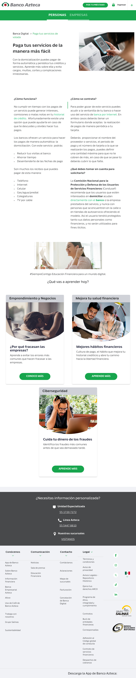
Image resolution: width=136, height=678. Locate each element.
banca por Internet (105, 115)
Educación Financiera (37, 574)
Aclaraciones (66, 572)
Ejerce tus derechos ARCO (90, 589)
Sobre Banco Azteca (11, 572)
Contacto (66, 554)
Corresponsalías (90, 631)
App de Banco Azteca (11, 564)
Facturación (65, 591)
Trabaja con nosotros (11, 615)
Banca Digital (21, 34)
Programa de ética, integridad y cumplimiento (90, 603)
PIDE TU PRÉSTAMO (95, 5)
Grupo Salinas (12, 623)
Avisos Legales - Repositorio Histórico (90, 578)
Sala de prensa (39, 568)
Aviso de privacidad (89, 569)
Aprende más (101, 376)
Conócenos (13, 554)
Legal (88, 552)
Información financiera (11, 580)
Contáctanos (66, 564)
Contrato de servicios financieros (89, 652)
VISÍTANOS (68, 539)
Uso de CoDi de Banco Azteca (12, 606)
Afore (9, 598)
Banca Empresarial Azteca (11, 590)
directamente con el (87, 200)
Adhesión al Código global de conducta (90, 641)
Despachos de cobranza (89, 661)
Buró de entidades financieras (89, 622)
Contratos (89, 614)
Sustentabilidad (13, 632)
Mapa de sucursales (65, 582)
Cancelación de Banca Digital (66, 601)
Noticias (36, 563)
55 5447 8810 (67, 526)
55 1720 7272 (67, 512)
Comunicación (40, 554)
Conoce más (35, 376)
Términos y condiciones (90, 560)
